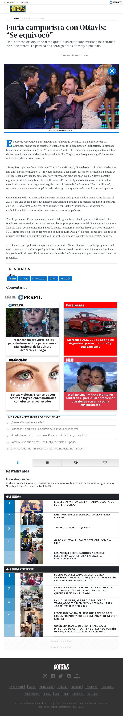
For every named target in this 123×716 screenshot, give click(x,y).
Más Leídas (13, 497)
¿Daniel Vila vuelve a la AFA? (27, 422)
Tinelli (12, 278)
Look (47, 693)
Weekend (91, 686)
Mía (66, 693)
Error (53, 278)
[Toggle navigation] (5, 9)
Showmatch (38, 278)
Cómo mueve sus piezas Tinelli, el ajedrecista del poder (43, 442)
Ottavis (24, 278)
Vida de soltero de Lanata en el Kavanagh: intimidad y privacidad (49, 435)
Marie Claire (46, 686)
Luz (57, 693)
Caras (32, 686)
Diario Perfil (17, 686)
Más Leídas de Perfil (20, 569)
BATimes (93, 693)
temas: (11, 274)
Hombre (76, 686)
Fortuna (62, 686)
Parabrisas (107, 686)
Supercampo (32, 693)
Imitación (65, 278)
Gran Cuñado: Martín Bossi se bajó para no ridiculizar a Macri (47, 448)
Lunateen (78, 693)
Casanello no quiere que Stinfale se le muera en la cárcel (44, 429)
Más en (23, 297)
